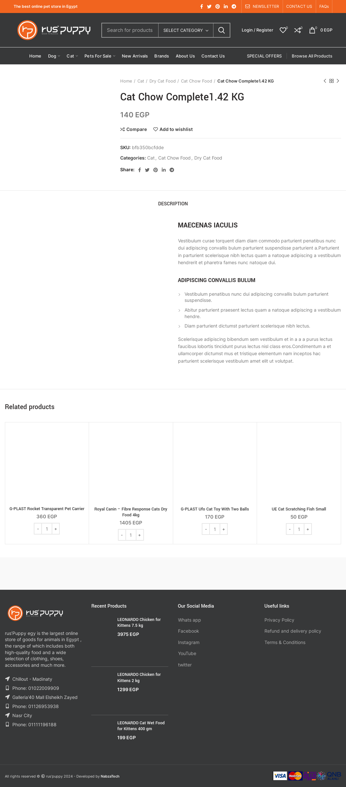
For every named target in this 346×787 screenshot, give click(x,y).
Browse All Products (312, 55)
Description (173, 203)
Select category (183, 30)
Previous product (325, 81)
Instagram (188, 642)
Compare (136, 129)
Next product (338, 81)
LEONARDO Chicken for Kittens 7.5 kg (138, 622)
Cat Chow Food (196, 81)
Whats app (189, 620)
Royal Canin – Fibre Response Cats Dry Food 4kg (131, 512)
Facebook (188, 631)
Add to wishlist (176, 129)
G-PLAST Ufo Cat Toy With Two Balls (215, 509)
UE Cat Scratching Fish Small (299, 509)
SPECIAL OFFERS (264, 55)
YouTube (187, 653)
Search (221, 30)
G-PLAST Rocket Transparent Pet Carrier (46, 509)
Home (126, 81)
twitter (185, 664)
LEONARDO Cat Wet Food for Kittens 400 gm (141, 726)
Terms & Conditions (284, 642)
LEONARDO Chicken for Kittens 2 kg (138, 677)
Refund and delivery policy (292, 631)
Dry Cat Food (162, 81)
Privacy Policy (279, 620)
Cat (140, 81)
